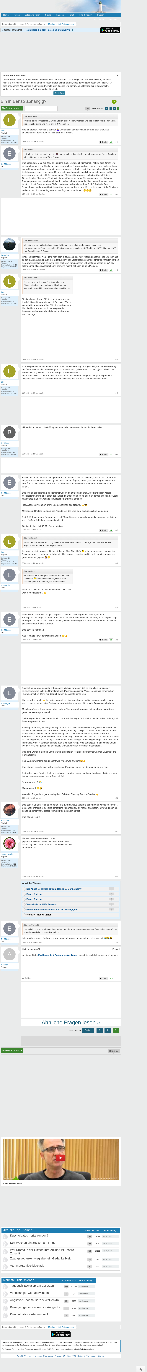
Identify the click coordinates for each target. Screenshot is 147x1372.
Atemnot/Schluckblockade (27, 1265)
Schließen (59, 93)
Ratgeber (60, 15)
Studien (100, 15)
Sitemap (101, 1356)
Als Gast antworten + (12, 108)
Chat (72, 15)
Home (6, 15)
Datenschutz (48, 1356)
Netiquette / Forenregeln (86, 1356)
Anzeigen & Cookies (63, 1356)
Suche (48, 15)
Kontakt (20, 1356)
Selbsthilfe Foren (32, 15)
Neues (17, 15)
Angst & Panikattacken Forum (32, 1327)
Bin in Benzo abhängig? (23, 101)
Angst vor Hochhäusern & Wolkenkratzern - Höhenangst (47, 1300)
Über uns (28, 1356)
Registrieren (98, 19)
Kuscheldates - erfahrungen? (29, 1235)
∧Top (140, 1369)
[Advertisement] (49, 664)
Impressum (37, 1356)
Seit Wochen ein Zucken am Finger (33, 1242)
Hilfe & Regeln (85, 15)
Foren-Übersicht (9, 1327)
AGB (74, 1356)
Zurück (88, 1030)
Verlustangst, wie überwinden (29, 1292)
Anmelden (113, 19)
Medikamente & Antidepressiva (61, 1327)
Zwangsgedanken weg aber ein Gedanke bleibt (41, 1258)
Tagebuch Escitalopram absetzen (32, 1285)
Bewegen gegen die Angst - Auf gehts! (35, 1307)
